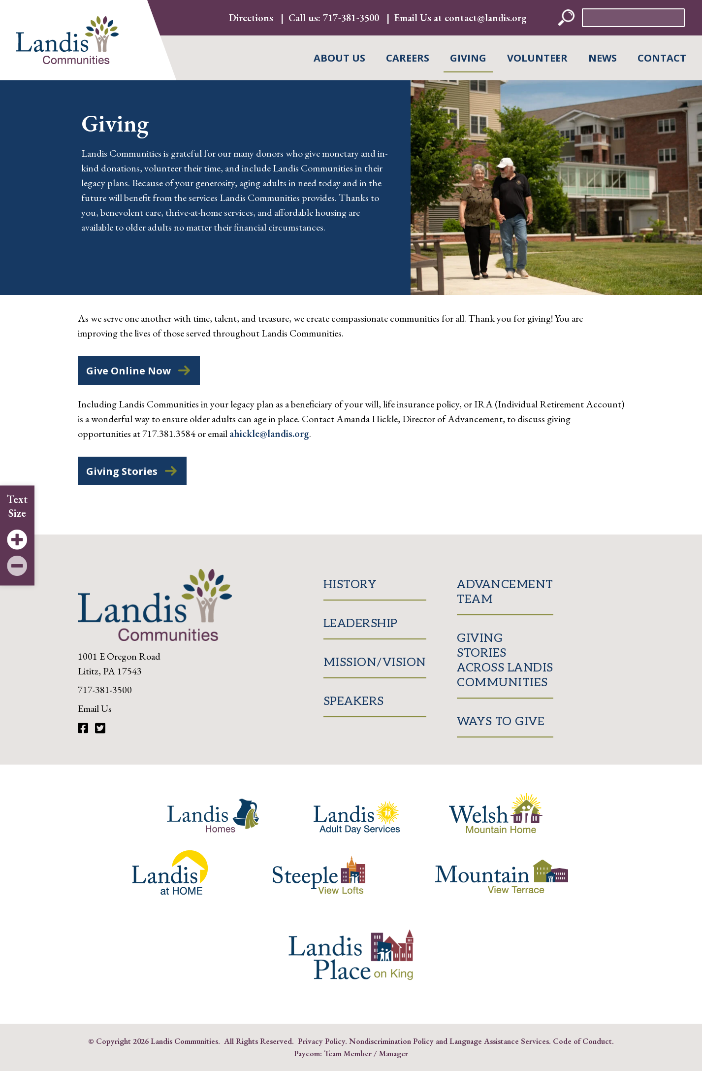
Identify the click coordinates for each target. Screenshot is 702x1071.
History (350, 584)
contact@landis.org (486, 17)
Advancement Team (505, 591)
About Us (339, 58)
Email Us (95, 708)
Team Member (348, 1053)
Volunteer (537, 58)
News (602, 58)
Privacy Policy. (322, 1041)
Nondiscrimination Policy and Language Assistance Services (449, 1041)
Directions (251, 17)
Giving (468, 58)
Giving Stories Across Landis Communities (505, 660)
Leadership (360, 623)
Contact (662, 58)
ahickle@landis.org (269, 433)
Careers (407, 58)
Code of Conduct (582, 1041)
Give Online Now (128, 370)
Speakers (353, 701)
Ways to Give (500, 721)
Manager (393, 1053)
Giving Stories (122, 471)
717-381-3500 (351, 17)
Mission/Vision (374, 662)
